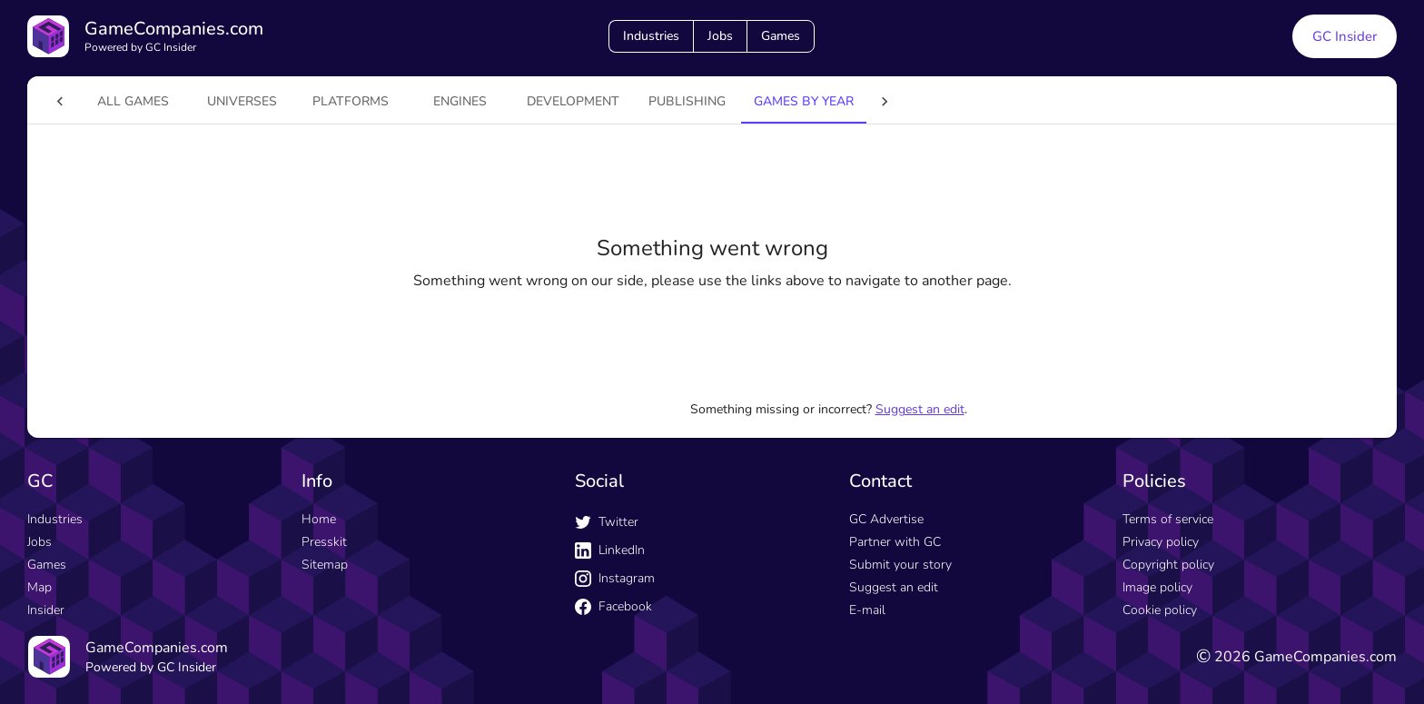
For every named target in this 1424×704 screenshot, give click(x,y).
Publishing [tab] (650, 101)
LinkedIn (610, 550)
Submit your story (900, 564)
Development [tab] (536, 101)
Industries (651, 36)
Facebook (613, 606)
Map (39, 587)
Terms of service (1167, 519)
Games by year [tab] (767, 101)
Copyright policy (1168, 564)
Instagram (615, 578)
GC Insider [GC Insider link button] (1344, 36)
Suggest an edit (919, 409)
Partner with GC (895, 541)
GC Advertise (886, 519)
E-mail (867, 610)
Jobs (720, 36)
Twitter (606, 521)
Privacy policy (1160, 541)
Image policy (1157, 587)
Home (319, 519)
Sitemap (325, 564)
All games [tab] (97, 101)
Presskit (324, 541)
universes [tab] (206, 101)
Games (780, 36)
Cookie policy (1159, 610)
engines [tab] (423, 101)
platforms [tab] (314, 101)
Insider (45, 610)
